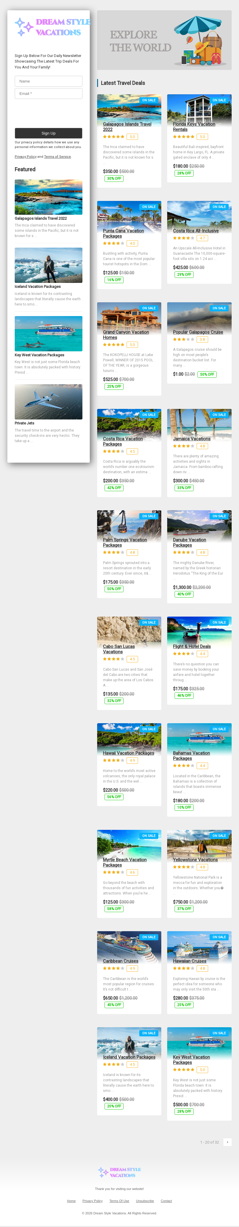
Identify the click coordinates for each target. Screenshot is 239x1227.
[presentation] (59, 111)
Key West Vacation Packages (191, 1060)
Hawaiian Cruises (189, 961)
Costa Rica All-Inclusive (196, 231)
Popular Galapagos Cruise (198, 332)
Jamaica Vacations (191, 439)
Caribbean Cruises (120, 961)
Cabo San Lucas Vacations (119, 649)
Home (71, 1201)
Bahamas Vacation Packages (191, 756)
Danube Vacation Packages (189, 542)
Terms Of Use (119, 1201)
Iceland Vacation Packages (129, 1057)
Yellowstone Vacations (195, 859)
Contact (166, 1201)
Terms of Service (57, 157)
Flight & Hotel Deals (192, 646)
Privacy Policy (25, 157)
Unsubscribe (145, 1201)
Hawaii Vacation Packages (128, 753)
